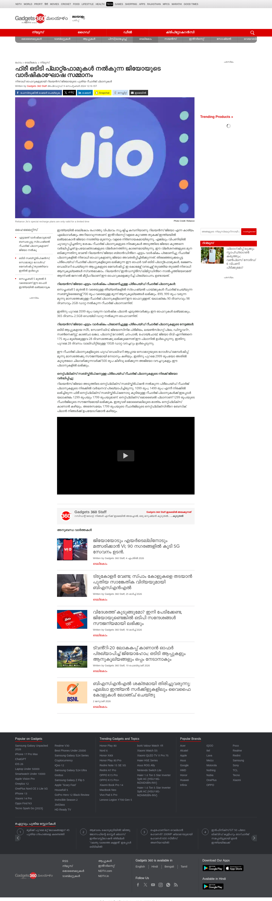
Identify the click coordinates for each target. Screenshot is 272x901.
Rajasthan (154, 4)
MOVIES (54, 4)
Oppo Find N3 (23, 804)
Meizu (209, 761)
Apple (183, 756)
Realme (237, 751)
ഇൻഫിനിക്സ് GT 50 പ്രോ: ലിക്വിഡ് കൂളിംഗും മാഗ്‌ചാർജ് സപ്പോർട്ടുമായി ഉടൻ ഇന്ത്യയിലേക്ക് (230, 837)
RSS (65, 861)
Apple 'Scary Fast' (65, 785)
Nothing (211, 771)
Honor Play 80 (108, 746)
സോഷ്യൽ (224, 39)
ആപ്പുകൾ (89, 39)
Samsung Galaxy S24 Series (72, 756)
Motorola (211, 766)
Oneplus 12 (22, 784)
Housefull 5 (61, 790)
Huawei (184, 780)
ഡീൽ (127, 32)
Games (119, 4)
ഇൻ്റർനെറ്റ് (196, 39)
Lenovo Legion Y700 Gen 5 (116, 800)
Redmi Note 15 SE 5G (113, 766)
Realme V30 (62, 746)
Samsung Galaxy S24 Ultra (71, 771)
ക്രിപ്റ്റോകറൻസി (180, 32)
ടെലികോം (145, 39)
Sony (236, 766)
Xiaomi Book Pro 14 (111, 785)
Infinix (183, 785)
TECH (110, 4)
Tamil (184, 867)
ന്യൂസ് (38, 32)
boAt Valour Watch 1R (150, 746)
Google (184, 766)
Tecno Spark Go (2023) (29, 809)
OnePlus (211, 780)
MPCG (166, 4)
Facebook (138, 884)
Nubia (209, 775)
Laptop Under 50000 (27, 769)
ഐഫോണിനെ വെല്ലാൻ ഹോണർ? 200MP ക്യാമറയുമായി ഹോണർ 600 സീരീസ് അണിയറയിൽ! (171, 837)
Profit (38, 4)
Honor (183, 775)
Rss (175, 884)
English (140, 867)
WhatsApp (168, 884)
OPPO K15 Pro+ (109, 780)
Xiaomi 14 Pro (23, 799)
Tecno (236, 775)
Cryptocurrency (64, 761)
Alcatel (184, 751)
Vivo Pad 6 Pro (108, 795)
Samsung (238, 761)
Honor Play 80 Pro (110, 761)
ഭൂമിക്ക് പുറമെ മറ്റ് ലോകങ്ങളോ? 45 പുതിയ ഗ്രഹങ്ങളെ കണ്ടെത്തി (48, 832)
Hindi (154, 867)
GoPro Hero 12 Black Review (72, 795)
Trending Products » (216, 117)
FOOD (76, 4)
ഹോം (18, 63)
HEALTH (100, 4)
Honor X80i (106, 756)
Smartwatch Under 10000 (30, 774)
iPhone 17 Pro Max (26, 754)
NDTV (18, 4)
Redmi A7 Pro (108, 771)
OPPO (210, 785)
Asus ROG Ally (146, 766)
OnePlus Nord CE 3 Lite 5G (31, 789)
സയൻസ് (170, 39)
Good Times (191, 4)
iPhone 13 (21, 794)
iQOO (209, 746)
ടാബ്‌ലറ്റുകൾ (62, 39)
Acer (182, 746)
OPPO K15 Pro (109, 775)
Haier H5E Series (147, 761)
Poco (236, 746)
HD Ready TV (63, 810)
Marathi (177, 4)
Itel (208, 751)
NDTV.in (103, 876)
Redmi (236, 756)
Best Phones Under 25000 (70, 751)
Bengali (169, 867)
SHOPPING (131, 4)
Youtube (153, 884)
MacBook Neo (108, 790)
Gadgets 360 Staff (37, 86)
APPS (142, 4)
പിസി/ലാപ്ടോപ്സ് (117, 39)
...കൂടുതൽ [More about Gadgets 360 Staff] (176, 516)
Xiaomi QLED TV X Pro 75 (152, 756)
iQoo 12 (59, 766)
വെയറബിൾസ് (253, 39)
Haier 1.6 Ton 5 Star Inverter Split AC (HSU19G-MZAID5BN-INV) (154, 779)
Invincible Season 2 (66, 800)
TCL (235, 771)
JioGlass (60, 805)
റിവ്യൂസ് (208, 243)
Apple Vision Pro (25, 779)
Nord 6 (103, 751)
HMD (183, 771)
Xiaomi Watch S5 (147, 751)
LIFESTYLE (88, 4)
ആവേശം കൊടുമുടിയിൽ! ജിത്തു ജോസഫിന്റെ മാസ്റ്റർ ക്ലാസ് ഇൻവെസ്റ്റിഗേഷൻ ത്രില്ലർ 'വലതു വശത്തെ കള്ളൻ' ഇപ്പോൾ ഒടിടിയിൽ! (110, 839)
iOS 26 (19, 764)
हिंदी (46, 4)
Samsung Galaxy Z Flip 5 (70, 780)
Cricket (66, 4)
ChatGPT (20, 759)
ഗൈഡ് (83, 32)
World (28, 4)
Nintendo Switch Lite (149, 771)
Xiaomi (237, 780)
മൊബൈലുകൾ (31, 39)
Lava (209, 756)
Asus (183, 761)
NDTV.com (105, 871)
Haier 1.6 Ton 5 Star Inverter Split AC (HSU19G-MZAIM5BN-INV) (154, 791)
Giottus (59, 775)
